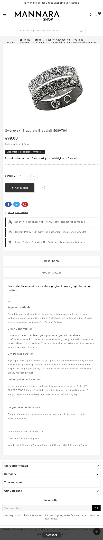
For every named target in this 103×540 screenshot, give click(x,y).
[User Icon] (90, 15)
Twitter (16, 204)
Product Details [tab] (51, 272)
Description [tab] (51, 261)
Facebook (8, 204)
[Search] (47, 30)
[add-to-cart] (19, 187)
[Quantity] (21, 176)
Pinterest (24, 204)
